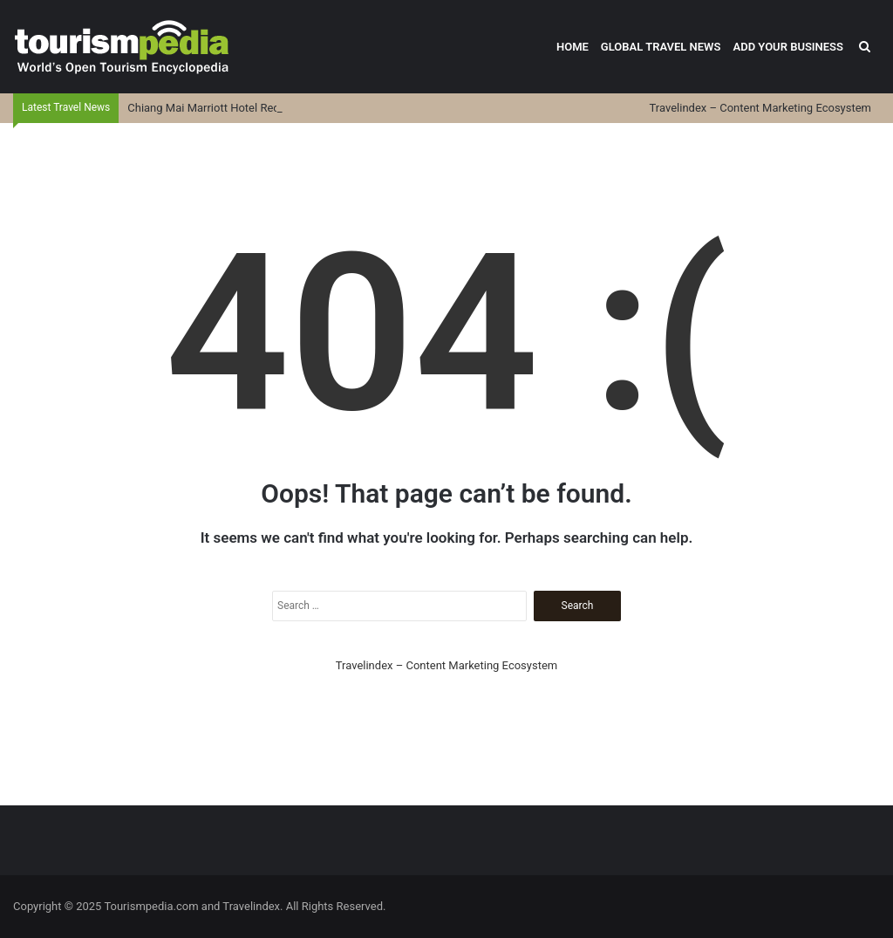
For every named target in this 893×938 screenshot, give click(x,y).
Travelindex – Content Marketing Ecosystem (760, 107)
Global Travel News (661, 46)
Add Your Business (788, 46)
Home (572, 46)
